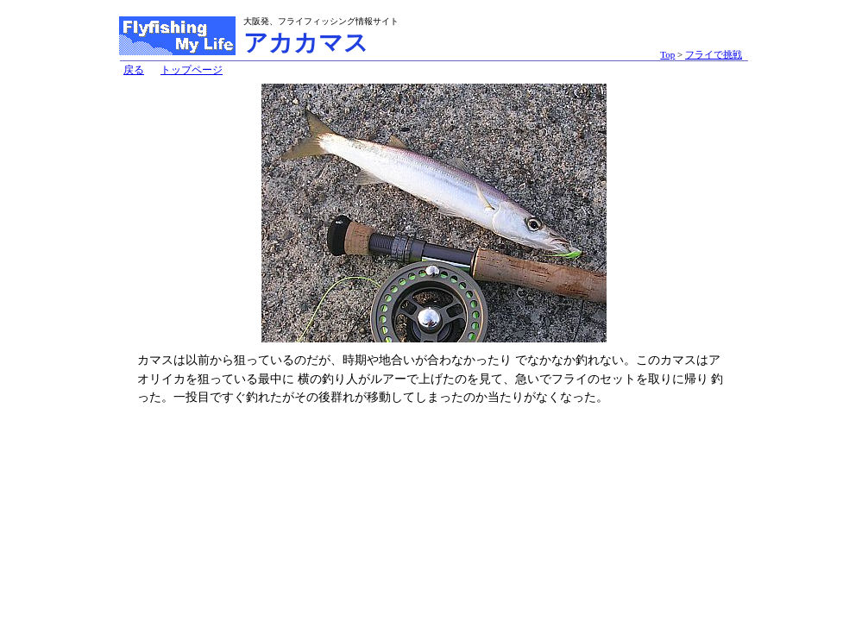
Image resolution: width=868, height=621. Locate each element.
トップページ (191, 70)
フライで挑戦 (713, 54)
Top (667, 54)
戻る (133, 70)
